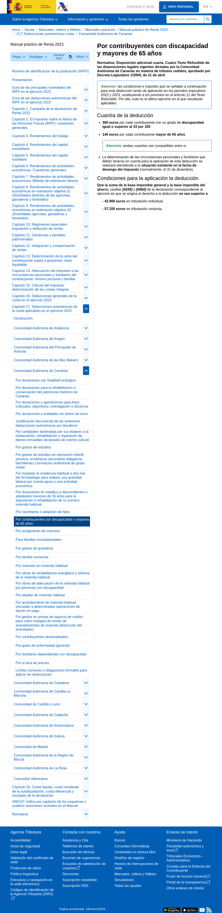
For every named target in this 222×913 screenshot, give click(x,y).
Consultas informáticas (132, 846)
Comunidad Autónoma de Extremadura (44, 725)
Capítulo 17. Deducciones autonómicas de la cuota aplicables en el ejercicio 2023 (44, 309)
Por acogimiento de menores (38, 531)
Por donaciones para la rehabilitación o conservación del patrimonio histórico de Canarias (46, 392)
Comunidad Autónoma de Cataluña (41, 715)
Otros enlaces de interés (185, 888)
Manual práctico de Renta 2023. (144, 30)
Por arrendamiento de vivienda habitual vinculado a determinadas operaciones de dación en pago (48, 607)
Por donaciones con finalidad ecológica (46, 380)
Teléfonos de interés (77, 846)
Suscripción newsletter (79, 880)
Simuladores (124, 880)
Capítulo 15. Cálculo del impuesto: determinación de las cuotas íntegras (40, 287)
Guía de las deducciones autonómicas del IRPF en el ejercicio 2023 (44, 100)
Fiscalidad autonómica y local (185, 848)
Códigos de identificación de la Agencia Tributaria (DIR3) (32, 894)
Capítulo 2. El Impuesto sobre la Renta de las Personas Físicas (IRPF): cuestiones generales (44, 123)
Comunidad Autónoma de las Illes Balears (46, 360)
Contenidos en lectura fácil (134, 852)
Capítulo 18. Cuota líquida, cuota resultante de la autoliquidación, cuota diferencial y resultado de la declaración (45, 791)
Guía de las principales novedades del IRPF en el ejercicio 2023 (41, 89)
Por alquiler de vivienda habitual (40, 595)
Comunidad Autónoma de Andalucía (41, 328)
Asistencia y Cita (75, 840)
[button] (208, 7)
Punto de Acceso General (188, 876)
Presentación (22, 80)
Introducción (23, 318)
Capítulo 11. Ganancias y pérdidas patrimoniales (38, 237)
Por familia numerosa (32, 557)
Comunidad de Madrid (31, 747)
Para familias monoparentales (39, 539)
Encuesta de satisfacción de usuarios (84, 866)
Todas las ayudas (127, 886)
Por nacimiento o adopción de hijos (43, 512)
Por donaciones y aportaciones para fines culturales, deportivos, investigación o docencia (52, 404)
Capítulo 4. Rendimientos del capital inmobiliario (40, 147)
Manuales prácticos (100, 30)
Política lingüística (24, 874)
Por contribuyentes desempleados (42, 637)
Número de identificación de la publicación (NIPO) (50, 71)
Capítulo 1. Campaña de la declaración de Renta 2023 (44, 111)
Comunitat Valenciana (30, 779)
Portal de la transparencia (188, 882)
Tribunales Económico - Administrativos (184, 858)
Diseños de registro (129, 858)
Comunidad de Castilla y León (37, 704)
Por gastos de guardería (34, 548)
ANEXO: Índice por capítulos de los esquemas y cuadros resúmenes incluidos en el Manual (49, 804)
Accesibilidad (20, 840)
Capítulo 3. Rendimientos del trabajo (40, 136)
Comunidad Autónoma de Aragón (39, 339)
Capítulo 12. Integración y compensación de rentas (43, 248)
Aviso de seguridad (25, 846)
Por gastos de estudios (33, 447)
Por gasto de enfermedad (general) (43, 645)
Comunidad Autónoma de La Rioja (40, 768)
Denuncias (70, 874)
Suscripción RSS (75, 886)
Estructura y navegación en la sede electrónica (31, 882)
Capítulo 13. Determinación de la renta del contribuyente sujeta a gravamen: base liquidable (44, 260)
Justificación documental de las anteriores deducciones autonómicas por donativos (48, 423)
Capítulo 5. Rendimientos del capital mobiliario (40, 157)
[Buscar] (185, 19)
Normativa (20, 814)
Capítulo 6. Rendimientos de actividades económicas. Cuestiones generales (43, 168)
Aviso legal (18, 852)
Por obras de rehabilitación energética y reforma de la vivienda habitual (53, 575)
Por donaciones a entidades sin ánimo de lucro (52, 414)
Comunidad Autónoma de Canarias (105, 34)
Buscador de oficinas (78, 852)
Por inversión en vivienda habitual (41, 566)
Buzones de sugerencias (81, 858)
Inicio (16, 30)
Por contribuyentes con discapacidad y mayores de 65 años (52, 521)
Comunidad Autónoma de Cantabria (41, 683)
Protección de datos (25, 868)
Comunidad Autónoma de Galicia (39, 736)
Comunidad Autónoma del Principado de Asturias (45, 349)
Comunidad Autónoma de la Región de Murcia (43, 757)
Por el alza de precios (32, 663)
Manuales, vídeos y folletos (60, 30)
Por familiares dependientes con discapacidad (51, 654)
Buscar (119, 840)
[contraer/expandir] (86, 89)
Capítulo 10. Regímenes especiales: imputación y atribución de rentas (40, 226)
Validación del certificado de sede (31, 860)
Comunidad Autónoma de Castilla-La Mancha (42, 693)
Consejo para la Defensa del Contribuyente (188, 868)
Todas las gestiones (133, 19)
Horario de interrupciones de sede (136, 866)
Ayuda (29, 30)
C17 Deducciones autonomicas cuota (45, 34)
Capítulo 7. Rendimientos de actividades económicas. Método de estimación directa (45, 179)
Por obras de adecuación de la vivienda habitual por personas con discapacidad (53, 585)
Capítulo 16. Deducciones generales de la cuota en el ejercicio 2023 (44, 298)
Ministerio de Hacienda (184, 840)
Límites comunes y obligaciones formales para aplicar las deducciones (51, 672)
